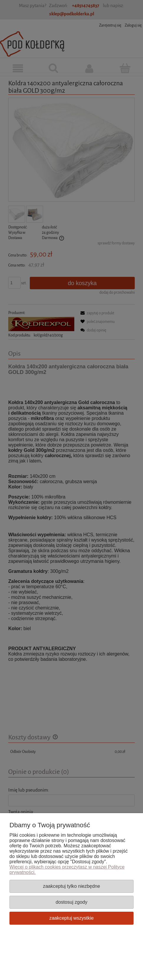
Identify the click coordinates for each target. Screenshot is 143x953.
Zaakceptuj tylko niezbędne (71, 886)
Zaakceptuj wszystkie (71, 918)
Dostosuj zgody (71, 902)
